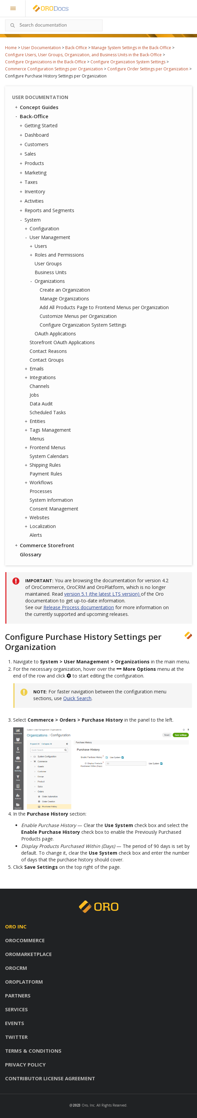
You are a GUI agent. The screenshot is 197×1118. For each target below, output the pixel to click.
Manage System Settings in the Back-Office (131, 48)
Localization (41, 526)
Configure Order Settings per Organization (147, 69)
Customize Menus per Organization (78, 316)
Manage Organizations (64, 298)
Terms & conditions (33, 1050)
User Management (48, 237)
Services (16, 1009)
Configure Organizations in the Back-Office (45, 62)
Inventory (33, 191)
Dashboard (35, 135)
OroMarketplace (28, 954)
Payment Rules (46, 473)
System (31, 220)
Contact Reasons (48, 351)
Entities (35, 421)
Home (11, 48)
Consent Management (54, 508)
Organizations (48, 281)
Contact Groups (47, 360)
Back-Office (76, 48)
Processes (41, 491)
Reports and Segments (47, 210)
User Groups (48, 263)
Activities (32, 201)
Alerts (36, 535)
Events (14, 1023)
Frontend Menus (46, 447)
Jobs (34, 395)
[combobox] (53, 25)
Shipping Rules (43, 465)
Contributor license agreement (50, 1078)
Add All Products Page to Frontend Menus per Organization (104, 307)
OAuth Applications (55, 333)
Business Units (51, 272)
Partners (18, 995)
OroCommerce (25, 940)
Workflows (39, 482)
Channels (39, 386)
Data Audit (41, 403)
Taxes (29, 182)
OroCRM (16, 967)
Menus (37, 438)
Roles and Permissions (57, 255)
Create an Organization (65, 290)
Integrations (41, 377)
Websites (37, 517)
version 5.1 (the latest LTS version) (102, 594)
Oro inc (16, 926)
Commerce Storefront (44, 545)
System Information (51, 500)
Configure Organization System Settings (127, 62)
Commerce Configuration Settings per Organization (54, 69)
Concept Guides (36, 107)
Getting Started (39, 125)
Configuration (42, 228)
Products (32, 163)
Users (39, 246)
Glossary (30, 554)
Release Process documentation (78, 607)
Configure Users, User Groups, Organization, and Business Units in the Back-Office (83, 55)
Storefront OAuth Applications (62, 342)
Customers (34, 144)
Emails (35, 368)
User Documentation (41, 48)
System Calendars (49, 456)
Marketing (33, 172)
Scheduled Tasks (48, 412)
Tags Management (48, 430)
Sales (28, 154)
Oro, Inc (88, 1105)
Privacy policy (25, 1064)
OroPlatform (24, 981)
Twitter (16, 1036)
